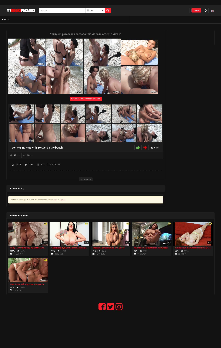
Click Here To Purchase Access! (85, 99)
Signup (63, 200)
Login (55, 200)
